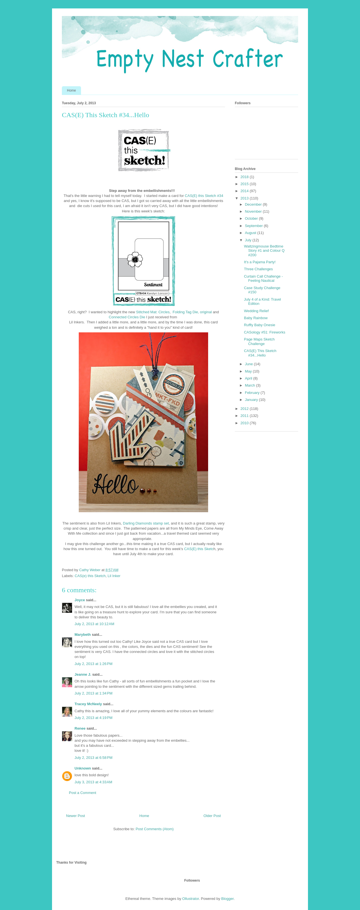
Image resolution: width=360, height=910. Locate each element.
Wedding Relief (256, 311)
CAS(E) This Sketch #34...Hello (260, 353)
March (250, 385)
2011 (245, 416)
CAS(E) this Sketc (198, 549)
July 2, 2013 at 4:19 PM (93, 718)
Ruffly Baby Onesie (259, 325)
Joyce (80, 600)
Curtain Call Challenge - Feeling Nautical (263, 278)
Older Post (212, 816)
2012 (245, 409)
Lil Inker (114, 576)
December (254, 204)
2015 (245, 184)
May (249, 371)
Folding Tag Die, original (192, 312)
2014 (245, 191)
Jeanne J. (83, 674)
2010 (245, 423)
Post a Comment (82, 793)
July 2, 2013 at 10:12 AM (94, 624)
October (252, 218)
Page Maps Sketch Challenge (259, 341)
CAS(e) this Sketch (90, 576)
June (249, 364)
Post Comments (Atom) (155, 829)
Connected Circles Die (127, 317)
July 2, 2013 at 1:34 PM (93, 693)
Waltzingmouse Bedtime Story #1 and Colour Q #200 (264, 250)
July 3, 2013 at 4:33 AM (93, 782)
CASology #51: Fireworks (264, 332)
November (254, 211)
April (249, 378)
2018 (245, 177)
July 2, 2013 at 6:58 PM (93, 757)
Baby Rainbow (255, 318)
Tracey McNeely (88, 704)
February (253, 393)
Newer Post (75, 816)
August (251, 233)
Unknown (83, 768)
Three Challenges (258, 269)
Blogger (227, 899)
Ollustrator (190, 899)
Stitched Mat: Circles (153, 312)
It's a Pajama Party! (259, 262)
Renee (80, 728)
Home (71, 90)
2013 (245, 198)
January (252, 400)
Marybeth (83, 634)
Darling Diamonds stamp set (146, 523)
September (254, 226)
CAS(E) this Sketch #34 (204, 196)
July (249, 240)
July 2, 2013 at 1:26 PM (93, 664)
